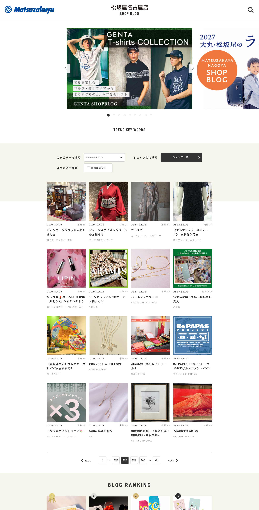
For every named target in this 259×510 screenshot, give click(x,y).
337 (116, 460)
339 (134, 460)
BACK (86, 460)
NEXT (173, 460)
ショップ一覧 (186, 157)
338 (125, 460)
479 (156, 460)
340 (143, 460)
